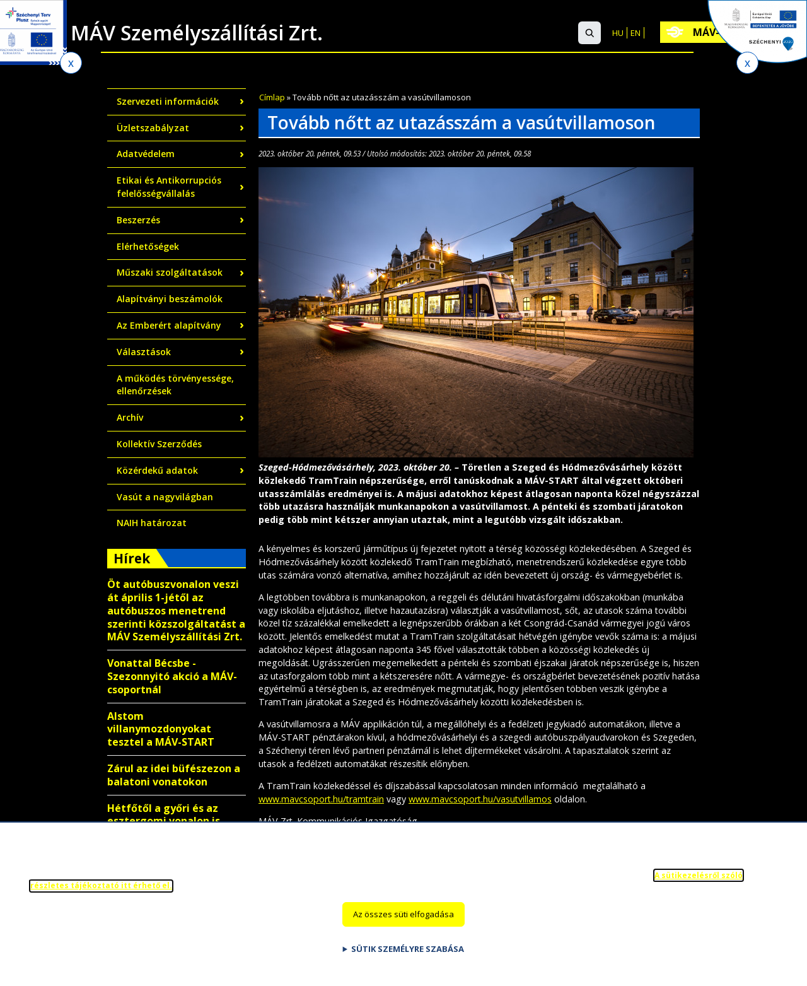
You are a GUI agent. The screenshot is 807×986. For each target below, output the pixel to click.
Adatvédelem (146, 154)
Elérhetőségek (148, 246)
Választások (144, 352)
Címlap (272, 97)
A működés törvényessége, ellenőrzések (175, 384)
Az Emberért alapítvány (169, 325)
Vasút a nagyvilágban (165, 497)
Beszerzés (138, 220)
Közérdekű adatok (157, 470)
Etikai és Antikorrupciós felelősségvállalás (169, 186)
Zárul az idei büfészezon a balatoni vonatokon (173, 775)
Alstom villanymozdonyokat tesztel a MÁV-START (160, 729)
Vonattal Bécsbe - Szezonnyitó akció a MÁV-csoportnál (172, 676)
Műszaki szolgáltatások (170, 272)
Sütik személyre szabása (407, 957)
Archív (130, 417)
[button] (589, 32)
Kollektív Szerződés (159, 444)
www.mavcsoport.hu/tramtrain (321, 799)
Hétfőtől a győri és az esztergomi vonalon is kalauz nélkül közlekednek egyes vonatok (175, 827)
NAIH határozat (152, 523)
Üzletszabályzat (153, 128)
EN (635, 32)
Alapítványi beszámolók (170, 299)
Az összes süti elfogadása (403, 923)
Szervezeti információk (168, 101)
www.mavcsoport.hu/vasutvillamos (480, 799)
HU (618, 32)
